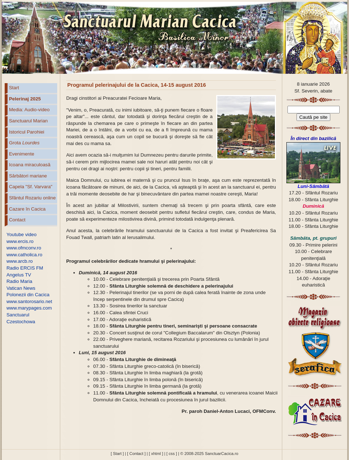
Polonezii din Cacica (27, 294)
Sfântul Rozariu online (32, 197)
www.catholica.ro (24, 254)
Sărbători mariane (28, 176)
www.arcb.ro (19, 261)
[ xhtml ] (156, 453)
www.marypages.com (29, 308)
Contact (17, 219)
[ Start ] (117, 453)
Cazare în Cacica (27, 209)
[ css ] (171, 453)
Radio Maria (19, 281)
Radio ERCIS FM (24, 268)
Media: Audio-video (29, 109)
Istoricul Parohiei (26, 132)
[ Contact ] (136, 453)
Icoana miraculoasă (29, 164)
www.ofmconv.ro (23, 248)
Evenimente (21, 154)
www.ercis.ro (19, 241)
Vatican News (20, 288)
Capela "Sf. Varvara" (31, 186)
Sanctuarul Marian (28, 120)
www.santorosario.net (29, 301)
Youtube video (21, 234)
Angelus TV (18, 275)
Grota (24, 142)
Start (14, 87)
